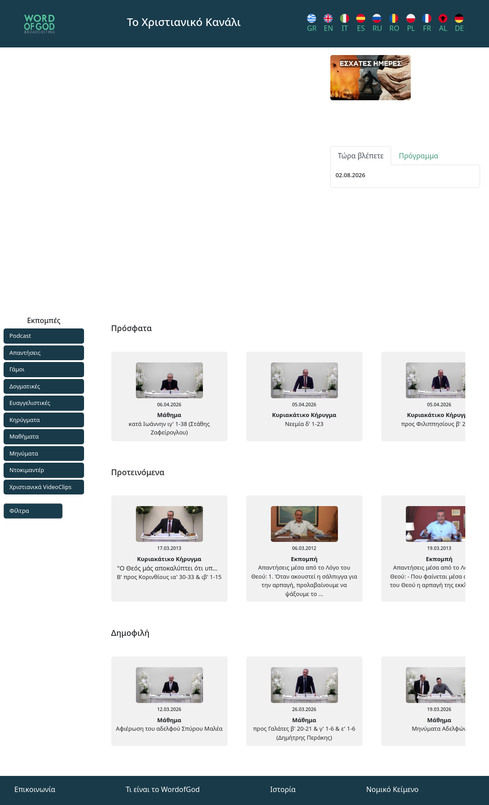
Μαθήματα (24, 436)
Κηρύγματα (24, 420)
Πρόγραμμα (418, 260)
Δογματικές (24, 386)
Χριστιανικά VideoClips (40, 487)
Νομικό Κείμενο (392, 789)
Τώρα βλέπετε (361, 260)
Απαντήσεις (25, 353)
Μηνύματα (23, 453)
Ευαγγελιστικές (29, 403)
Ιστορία (283, 789)
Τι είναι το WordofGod (163, 789)
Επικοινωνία (34, 789)
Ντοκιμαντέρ (26, 470)
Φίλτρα (19, 511)
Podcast (20, 336)
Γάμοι (17, 369)
